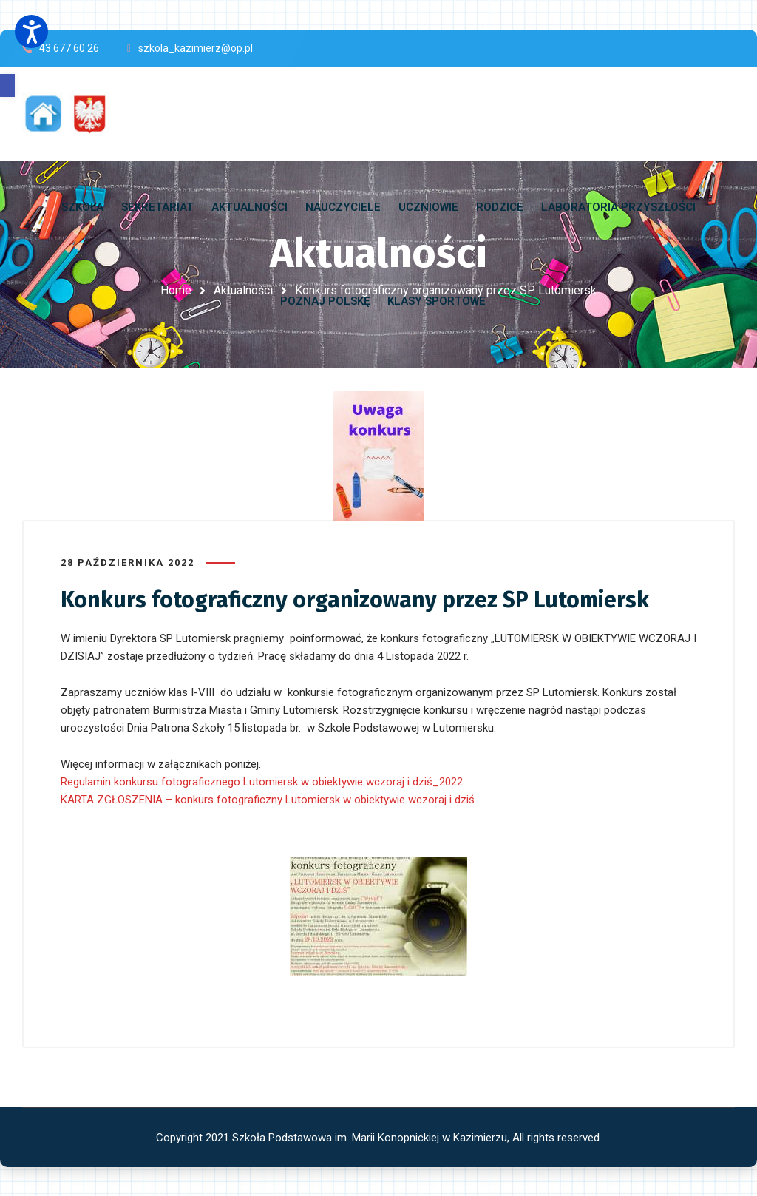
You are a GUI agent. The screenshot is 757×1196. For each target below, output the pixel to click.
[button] (7, 85)
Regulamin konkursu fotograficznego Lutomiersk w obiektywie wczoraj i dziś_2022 (262, 781)
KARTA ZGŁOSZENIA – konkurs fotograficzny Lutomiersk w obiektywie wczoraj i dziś (268, 798)
